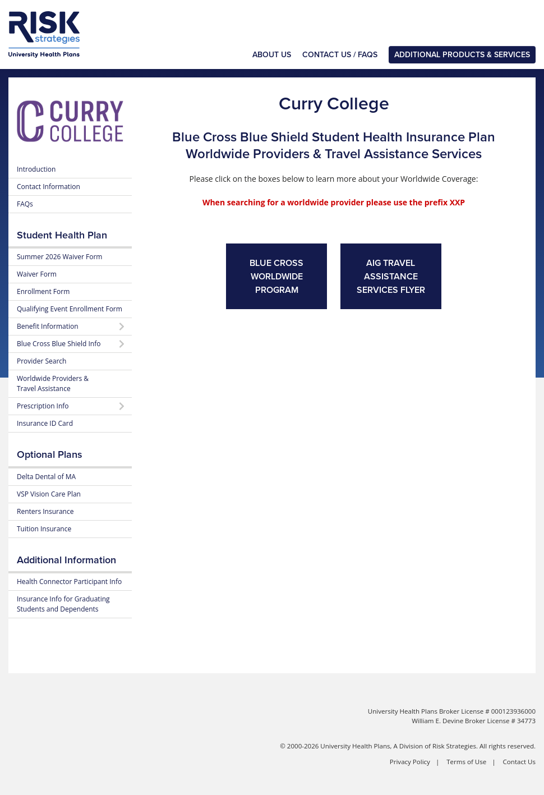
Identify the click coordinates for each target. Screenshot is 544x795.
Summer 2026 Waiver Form (59, 256)
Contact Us (519, 761)
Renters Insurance (45, 511)
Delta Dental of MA (46, 476)
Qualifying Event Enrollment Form (69, 309)
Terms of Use (466, 761)
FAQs (25, 204)
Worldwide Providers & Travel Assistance (53, 383)
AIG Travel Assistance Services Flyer (391, 277)
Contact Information (48, 186)
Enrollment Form (43, 291)
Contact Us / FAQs (339, 54)
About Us (271, 54)
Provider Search (41, 361)
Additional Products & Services (462, 54)
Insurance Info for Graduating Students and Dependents (63, 604)
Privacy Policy (410, 761)
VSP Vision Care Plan (49, 494)
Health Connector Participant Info (69, 581)
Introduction (36, 169)
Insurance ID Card (45, 423)
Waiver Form (37, 274)
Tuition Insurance (44, 529)
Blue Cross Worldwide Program (276, 277)
